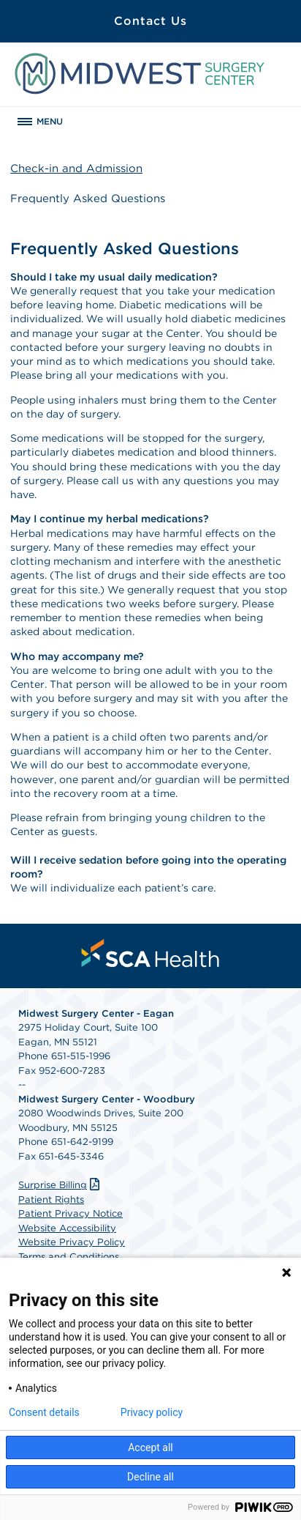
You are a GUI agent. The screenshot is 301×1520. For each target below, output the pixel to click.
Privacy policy (152, 1412)
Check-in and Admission (76, 168)
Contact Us (150, 21)
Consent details (44, 1412)
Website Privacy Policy (71, 1242)
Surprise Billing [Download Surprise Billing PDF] (60, 1184)
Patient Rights (51, 1199)
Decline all (150, 1477)
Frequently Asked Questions (87, 198)
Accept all (150, 1447)
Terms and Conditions (68, 1256)
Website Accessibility (67, 1228)
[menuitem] (150, 953)
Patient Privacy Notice (70, 1213)
